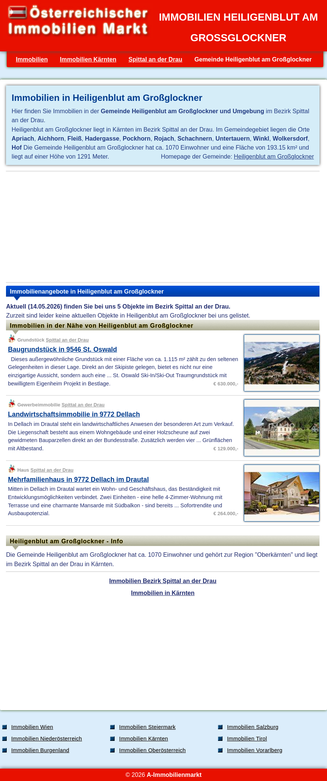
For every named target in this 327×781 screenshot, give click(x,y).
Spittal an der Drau (155, 59)
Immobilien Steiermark (147, 727)
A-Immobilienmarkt (174, 774)
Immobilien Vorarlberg (254, 750)
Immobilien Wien (32, 727)
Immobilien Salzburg (252, 727)
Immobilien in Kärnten (163, 592)
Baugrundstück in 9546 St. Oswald (62, 349)
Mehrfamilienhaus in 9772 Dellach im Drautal (78, 479)
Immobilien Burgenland (40, 750)
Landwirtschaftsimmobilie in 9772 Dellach (74, 414)
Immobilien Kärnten (88, 59)
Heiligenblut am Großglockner (274, 156)
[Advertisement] (163, 226)
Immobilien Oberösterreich (152, 750)
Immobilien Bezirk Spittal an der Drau (162, 580)
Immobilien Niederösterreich (46, 739)
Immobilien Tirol (247, 739)
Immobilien (32, 59)
